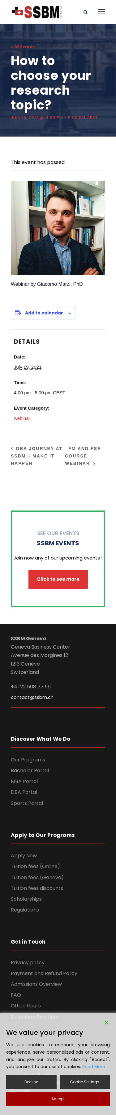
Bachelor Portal (30, 770)
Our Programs (28, 759)
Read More (93, 1067)
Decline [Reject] (31, 1081)
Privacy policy (28, 962)
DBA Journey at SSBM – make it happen (36, 456)
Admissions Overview (36, 984)
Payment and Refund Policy (44, 973)
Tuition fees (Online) (35, 866)
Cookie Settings (84, 1081)
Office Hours (26, 1005)
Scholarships (26, 899)
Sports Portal (27, 803)
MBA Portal (24, 781)
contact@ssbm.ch (32, 697)
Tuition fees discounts (37, 888)
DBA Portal (24, 792)
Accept (58, 1098)
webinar (22, 418)
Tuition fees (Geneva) (37, 877)
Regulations (25, 909)
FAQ (16, 994)
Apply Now (24, 855)
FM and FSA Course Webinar (83, 456)
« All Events (23, 46)
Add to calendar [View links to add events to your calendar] (44, 313)
